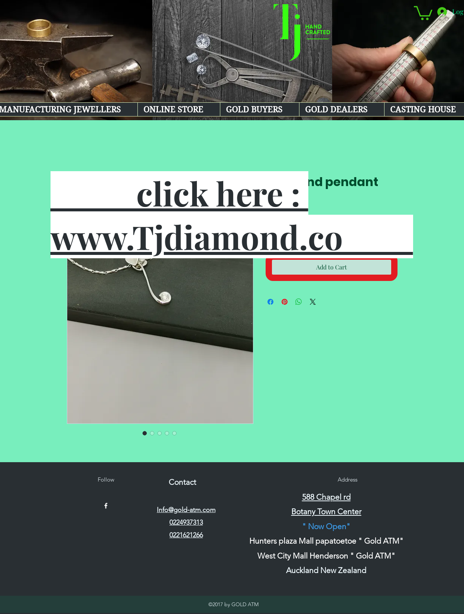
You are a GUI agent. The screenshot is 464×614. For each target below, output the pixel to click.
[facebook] (106, 505)
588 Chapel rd (326, 497)
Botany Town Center (326, 511)
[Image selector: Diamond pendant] (145, 433)
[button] (423, 12)
